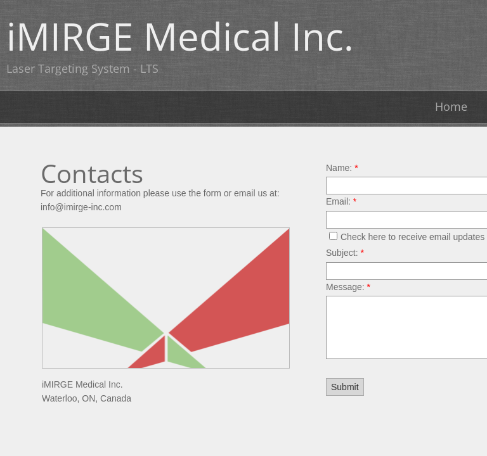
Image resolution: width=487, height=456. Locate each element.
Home (451, 106)
